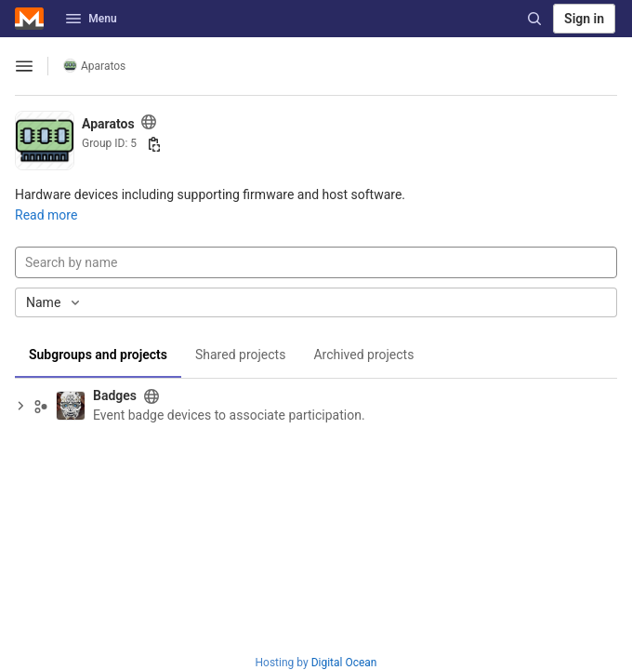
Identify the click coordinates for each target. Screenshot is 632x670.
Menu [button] (91, 18)
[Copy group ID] (154, 144)
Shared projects (240, 354)
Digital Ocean (344, 662)
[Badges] (71, 406)
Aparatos (94, 66)
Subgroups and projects (98, 354)
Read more (46, 215)
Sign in (584, 18)
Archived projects (363, 354)
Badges (115, 395)
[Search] (534, 19)
